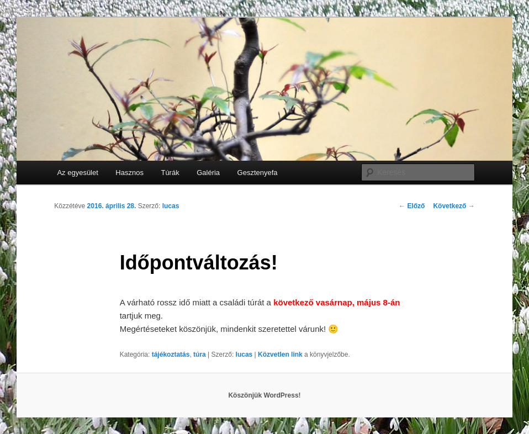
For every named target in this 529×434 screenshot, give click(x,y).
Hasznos (129, 172)
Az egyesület (77, 172)
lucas (170, 206)
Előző (412, 206)
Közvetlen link (281, 354)
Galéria (208, 172)
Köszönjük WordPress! (264, 395)
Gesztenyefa (257, 172)
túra (199, 354)
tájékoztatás (171, 354)
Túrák (170, 172)
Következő (453, 206)
